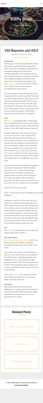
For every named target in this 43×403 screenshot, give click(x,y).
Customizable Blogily (21, 385)
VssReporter (11, 84)
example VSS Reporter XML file (18, 240)
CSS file (10, 230)
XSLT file (10, 121)
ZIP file (16, 274)
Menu (4, 3)
